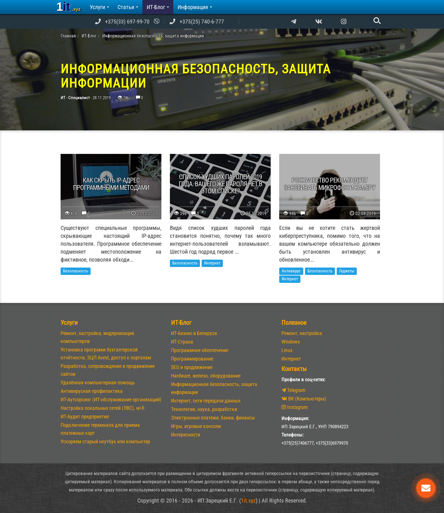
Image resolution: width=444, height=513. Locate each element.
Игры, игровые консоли (196, 426)
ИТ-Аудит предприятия (85, 416)
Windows (290, 342)
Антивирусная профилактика (92, 391)
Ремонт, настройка (301, 333)
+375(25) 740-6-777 (202, 21)
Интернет (291, 359)
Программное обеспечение (199, 350)
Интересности (185, 435)
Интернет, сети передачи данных (206, 401)
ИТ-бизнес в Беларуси (194, 333)
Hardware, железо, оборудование (205, 376)
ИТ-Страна (182, 342)
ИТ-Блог (158, 7)
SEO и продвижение (191, 367)
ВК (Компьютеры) (303, 399)
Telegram (293, 390)
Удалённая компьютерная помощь (98, 382)
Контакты (294, 368)
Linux (287, 350)
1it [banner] (68, 6)
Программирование (192, 359)
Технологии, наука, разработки (204, 409)
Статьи (128, 7)
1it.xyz (248, 500)
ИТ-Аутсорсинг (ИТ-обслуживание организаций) (111, 399)
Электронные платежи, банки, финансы (213, 418)
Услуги (99, 7)
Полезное (293, 322)
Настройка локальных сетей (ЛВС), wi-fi (102, 408)
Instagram (294, 407)
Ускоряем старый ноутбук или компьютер (105, 441)
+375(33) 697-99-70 (127, 21)
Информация (195, 7)
